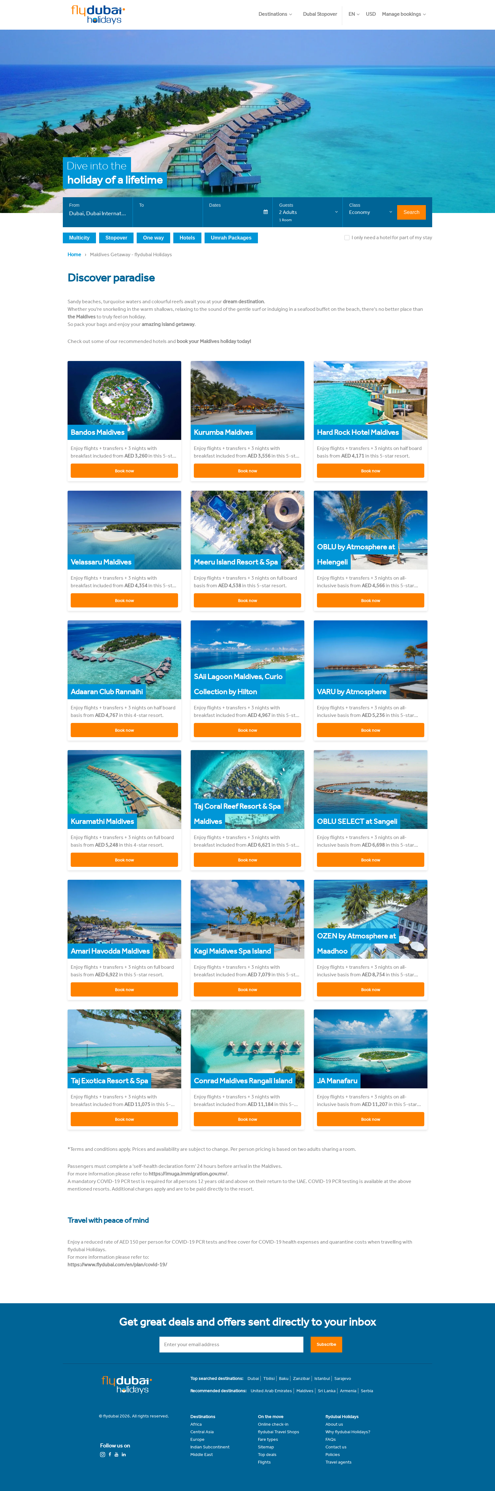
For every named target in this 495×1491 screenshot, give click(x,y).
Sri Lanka (327, 1390)
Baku (284, 1378)
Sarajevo (342, 1378)
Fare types (268, 1439)
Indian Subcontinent (210, 1447)
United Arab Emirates (271, 1390)
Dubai (253, 1378)
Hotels (187, 237)
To (141, 205)
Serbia (367, 1390)
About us (334, 1424)
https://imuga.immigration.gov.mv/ (188, 1174)
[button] (278, 11)
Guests (286, 205)
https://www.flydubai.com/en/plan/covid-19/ (117, 1265)
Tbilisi (269, 1378)
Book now (124, 471)
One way (153, 237)
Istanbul (322, 1378)
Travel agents (338, 1462)
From (74, 205)
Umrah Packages (231, 237)
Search (411, 212)
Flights (264, 1462)
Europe (197, 1439)
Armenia (348, 1390)
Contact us (336, 1447)
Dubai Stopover (320, 14)
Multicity (79, 237)
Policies (332, 1454)
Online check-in (273, 1424)
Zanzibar (301, 1378)
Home (74, 254)
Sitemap (266, 1447)
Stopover (116, 237)
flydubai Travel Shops (278, 1432)
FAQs (330, 1439)
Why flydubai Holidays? (347, 1432)
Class (354, 205)
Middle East (201, 1454)
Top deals (267, 1454)
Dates (215, 205)
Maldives (304, 1390)
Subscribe (327, 1344)
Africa (196, 1424)
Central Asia (202, 1432)
